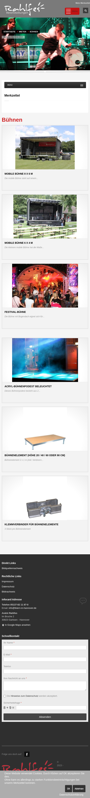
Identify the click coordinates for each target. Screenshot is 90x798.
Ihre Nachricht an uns (15, 678)
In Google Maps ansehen (16, 625)
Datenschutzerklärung (71, 794)
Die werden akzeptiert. (32, 696)
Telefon (7, 666)
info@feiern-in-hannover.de (22, 608)
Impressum (8, 581)
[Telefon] (45, 671)
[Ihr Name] (45, 647)
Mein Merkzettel (83, 3)
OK (68, 788)
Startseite (9, 32)
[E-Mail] (45, 659)
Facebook (27, 754)
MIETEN (22, 32)
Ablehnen (79, 788)
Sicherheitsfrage (13, 702)
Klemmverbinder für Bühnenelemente (31, 524)
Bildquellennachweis (12, 568)
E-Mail (8, 654)
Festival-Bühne (15, 312)
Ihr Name (9, 642)
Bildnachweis (8, 591)
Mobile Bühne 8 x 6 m (19, 173)
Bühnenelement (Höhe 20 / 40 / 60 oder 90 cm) (35, 455)
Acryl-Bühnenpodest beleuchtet (28, 386)
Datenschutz (8, 586)
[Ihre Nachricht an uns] (45, 686)
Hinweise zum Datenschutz (24, 696)
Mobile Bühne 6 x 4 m (19, 242)
